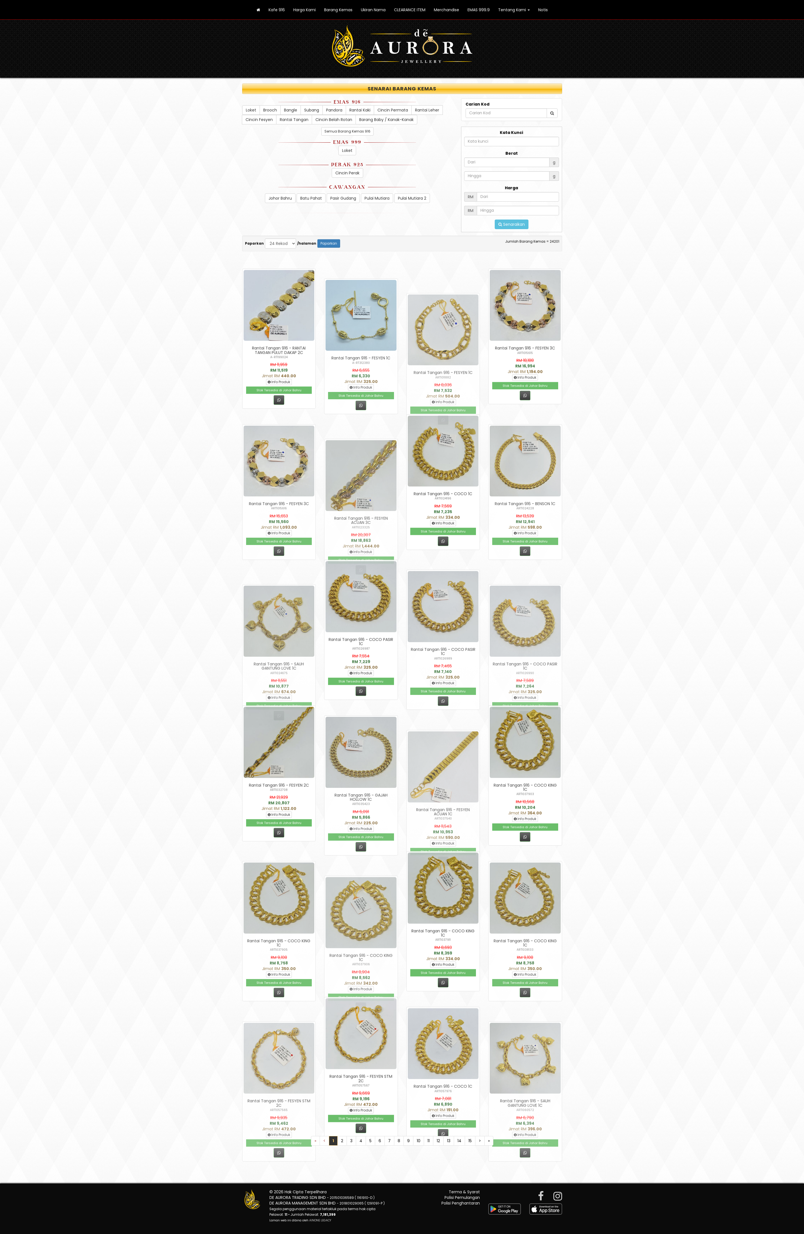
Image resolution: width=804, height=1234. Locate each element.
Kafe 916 (277, 10)
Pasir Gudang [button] (343, 198)
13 (448, 1141)
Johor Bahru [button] (280, 198)
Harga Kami (304, 10)
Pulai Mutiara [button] (377, 198)
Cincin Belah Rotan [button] (333, 119)
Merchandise (446, 10)
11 (428, 1141)
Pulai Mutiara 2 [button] (412, 198)
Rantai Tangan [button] (294, 119)
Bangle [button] (290, 110)
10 (418, 1141)
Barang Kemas (338, 10)
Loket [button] (251, 110)
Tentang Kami (514, 10)
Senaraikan (511, 224)
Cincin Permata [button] (408, 110)
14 (459, 1141)
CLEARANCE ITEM (409, 10)
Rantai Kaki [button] (364, 110)
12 (438, 1141)
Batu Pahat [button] (311, 198)
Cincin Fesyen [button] (259, 119)
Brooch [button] (270, 110)
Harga (511, 188)
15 (470, 1141)
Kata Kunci (511, 132)
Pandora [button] (334, 110)
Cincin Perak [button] (347, 173)
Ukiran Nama (373, 10)
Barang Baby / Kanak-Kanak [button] (386, 119)
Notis (543, 10)
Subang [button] (311, 110)
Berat (511, 153)
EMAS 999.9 (479, 10)
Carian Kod (477, 104)
